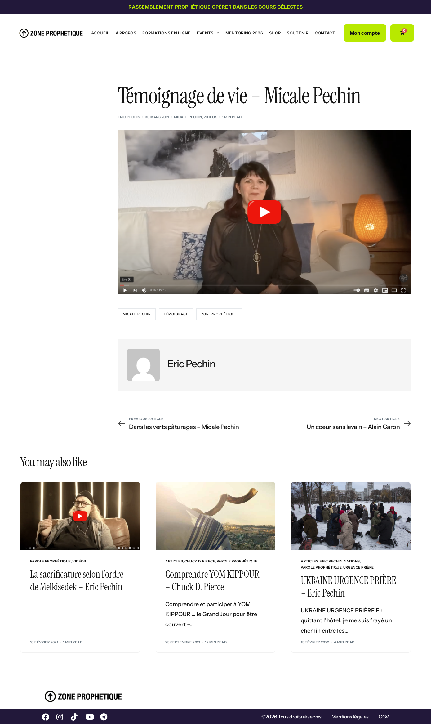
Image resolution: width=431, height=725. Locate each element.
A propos (126, 32)
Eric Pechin (129, 117)
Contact (325, 32)
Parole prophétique (50, 561)
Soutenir (297, 32)
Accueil (100, 32)
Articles (174, 561)
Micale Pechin (188, 117)
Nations (352, 561)
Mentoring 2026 (244, 32)
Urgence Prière (358, 567)
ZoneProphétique (219, 314)
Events (208, 32)
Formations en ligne (166, 32)
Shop (275, 32)
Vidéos (210, 117)
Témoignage (176, 314)
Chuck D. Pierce (200, 561)
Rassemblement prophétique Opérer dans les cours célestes (215, 7)
